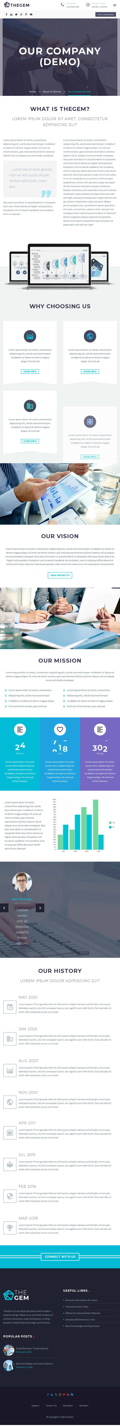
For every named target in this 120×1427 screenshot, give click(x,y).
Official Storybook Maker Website (82, 1315)
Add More (83, 1408)
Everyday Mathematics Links (80, 1321)
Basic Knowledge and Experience (82, 1327)
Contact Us (51, 1408)
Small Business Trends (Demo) (32, 1350)
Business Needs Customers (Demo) (34, 1365)
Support (35, 1408)
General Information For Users (81, 1302)
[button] (105, 14)
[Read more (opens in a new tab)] (69, 5)
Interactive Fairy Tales (76, 1308)
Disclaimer (68, 1408)
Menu (114, 5)
